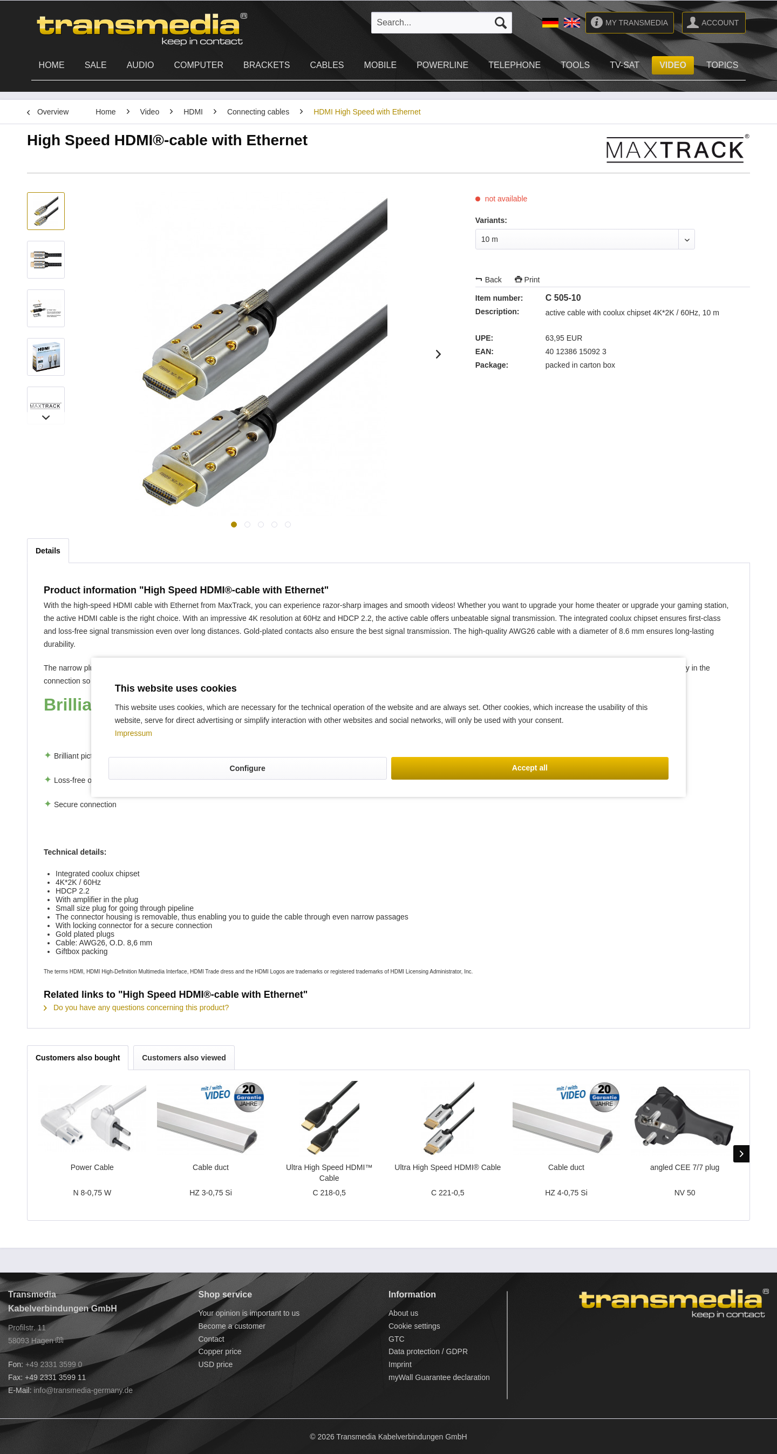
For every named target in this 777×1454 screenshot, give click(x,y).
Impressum (133, 733)
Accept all (530, 767)
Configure (247, 768)
